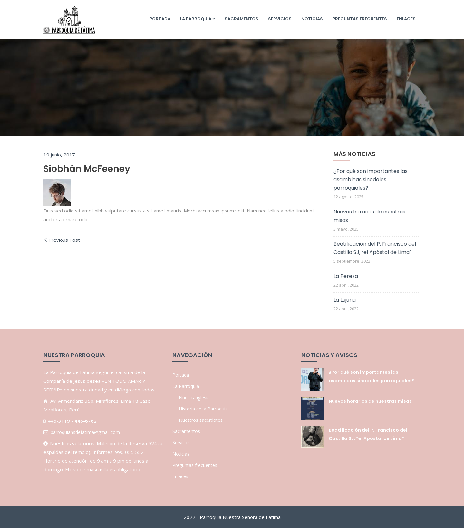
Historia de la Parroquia (203, 409)
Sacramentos (241, 19)
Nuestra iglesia (194, 397)
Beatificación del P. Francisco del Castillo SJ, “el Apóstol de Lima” (375, 248)
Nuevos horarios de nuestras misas (369, 216)
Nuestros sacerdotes (201, 420)
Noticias (312, 19)
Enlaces (406, 19)
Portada (160, 19)
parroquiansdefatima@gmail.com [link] (85, 432)
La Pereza (346, 276)
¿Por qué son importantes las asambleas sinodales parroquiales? (371, 179)
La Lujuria (345, 300)
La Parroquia (197, 19)
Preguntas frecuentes (360, 19)
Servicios (280, 19)
